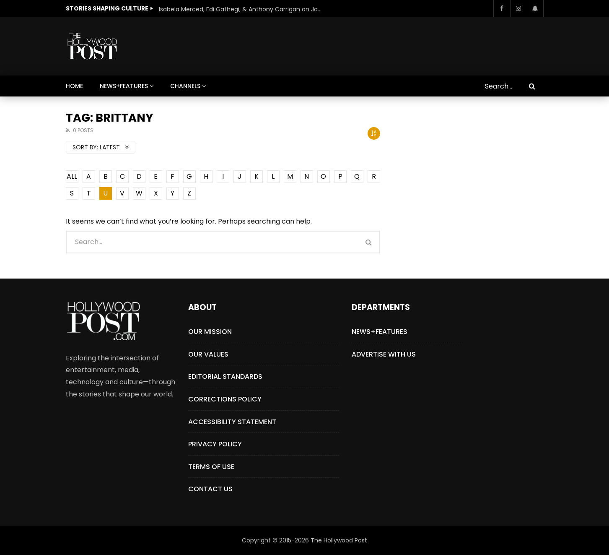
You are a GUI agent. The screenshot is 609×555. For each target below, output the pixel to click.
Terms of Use (211, 467)
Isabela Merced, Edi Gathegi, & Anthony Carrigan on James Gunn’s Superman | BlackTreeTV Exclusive (243, 9)
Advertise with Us (384, 354)
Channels (185, 86)
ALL (72, 176)
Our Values (208, 354)
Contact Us (210, 489)
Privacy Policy (215, 444)
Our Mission (210, 331)
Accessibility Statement (232, 422)
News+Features (124, 86)
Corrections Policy (225, 399)
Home (74, 86)
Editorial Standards (225, 376)
